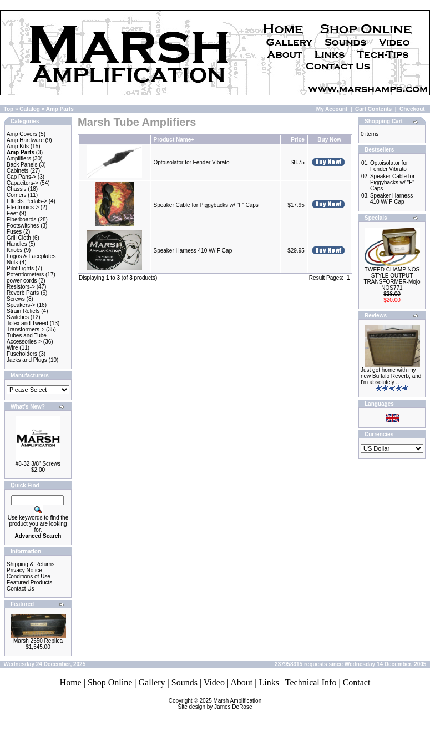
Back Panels (22, 165)
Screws (16, 299)
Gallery (152, 682)
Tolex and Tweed (27, 323)
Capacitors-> (22, 183)
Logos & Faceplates (31, 256)
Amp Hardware (25, 140)
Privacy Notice (24, 570)
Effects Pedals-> (27, 201)
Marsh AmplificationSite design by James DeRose (220, 704)
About (241, 682)
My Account (331, 109)
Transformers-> (25, 329)
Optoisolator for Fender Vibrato (191, 162)
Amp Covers (22, 134)
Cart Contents (373, 109)
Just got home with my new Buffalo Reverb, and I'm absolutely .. (391, 376)
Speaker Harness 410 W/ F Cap (192, 251)
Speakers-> (21, 305)
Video (214, 682)
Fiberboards (21, 219)
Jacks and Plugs (27, 360)
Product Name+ (173, 140)
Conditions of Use (28, 576)
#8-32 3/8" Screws (38, 464)
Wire (12, 348)
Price (297, 140)
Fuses (14, 232)
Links (269, 682)
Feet (12, 213)
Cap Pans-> (21, 177)
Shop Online (110, 682)
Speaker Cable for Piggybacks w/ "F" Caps (205, 205)
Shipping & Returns (30, 564)
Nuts (12, 262)
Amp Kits (18, 146)
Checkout (412, 109)
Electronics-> (23, 207)
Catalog (29, 109)
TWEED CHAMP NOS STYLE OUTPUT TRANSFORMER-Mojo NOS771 (391, 278)
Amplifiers (19, 158)
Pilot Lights (20, 268)
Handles (17, 244)
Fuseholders (22, 354)
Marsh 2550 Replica (38, 641)
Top (9, 109)
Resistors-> (21, 287)
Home (71, 682)
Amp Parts (60, 109)
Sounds (184, 682)
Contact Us (20, 589)
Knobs (14, 250)
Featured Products (29, 582)
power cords (22, 281)
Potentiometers (25, 274)
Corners (17, 195)
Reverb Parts (23, 293)
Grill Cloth (19, 238)
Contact (357, 682)
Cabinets (17, 171)
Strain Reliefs (23, 311)
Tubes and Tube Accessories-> (27, 338)
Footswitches (23, 226)
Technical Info (311, 682)
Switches (18, 317)
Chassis (17, 189)
